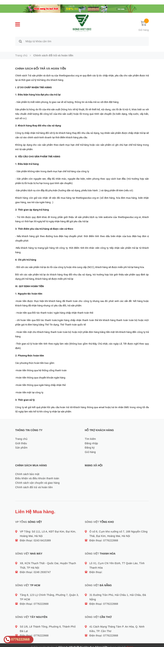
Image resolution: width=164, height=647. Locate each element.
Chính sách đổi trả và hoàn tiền (40, 64)
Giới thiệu (21, 439)
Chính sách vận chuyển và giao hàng (37, 478)
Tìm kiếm (90, 434)
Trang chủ (21, 434)
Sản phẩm (21, 443)
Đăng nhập (91, 439)
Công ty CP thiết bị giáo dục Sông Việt (82, 643)
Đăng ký (90, 443)
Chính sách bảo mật (27, 469)
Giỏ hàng (90, 447)
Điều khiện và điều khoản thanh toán (37, 474)
